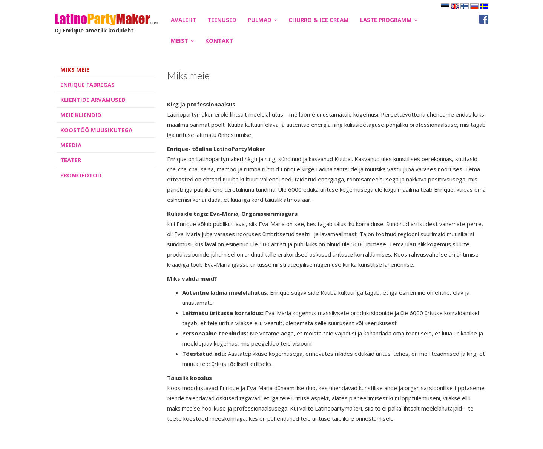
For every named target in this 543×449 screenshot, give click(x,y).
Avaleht (183, 19)
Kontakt (219, 40)
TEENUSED (221, 19)
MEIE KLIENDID (80, 114)
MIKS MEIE (74, 69)
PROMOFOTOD (80, 175)
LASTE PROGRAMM (386, 19)
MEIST (179, 40)
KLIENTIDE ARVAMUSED (93, 99)
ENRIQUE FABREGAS (87, 84)
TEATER (70, 160)
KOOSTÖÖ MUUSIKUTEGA (96, 130)
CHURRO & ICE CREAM (318, 19)
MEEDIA (70, 145)
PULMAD (260, 19)
